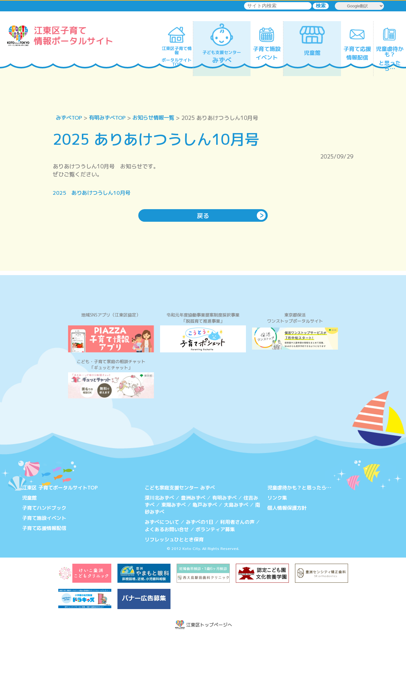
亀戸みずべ (205, 552)
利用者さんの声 (237, 568)
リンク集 (277, 545)
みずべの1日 (199, 568)
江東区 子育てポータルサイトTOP (60, 535)
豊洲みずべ (193, 545)
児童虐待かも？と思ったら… (299, 535)
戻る (203, 216)
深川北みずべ (159, 545)
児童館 (29, 545)
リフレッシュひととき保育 (174, 585)
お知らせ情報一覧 (159, 118)
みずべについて (162, 568)
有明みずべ (224, 545)
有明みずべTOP (110, 118)
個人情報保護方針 (287, 555)
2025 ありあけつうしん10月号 (93, 193)
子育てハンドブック (44, 555)
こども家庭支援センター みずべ (180, 535)
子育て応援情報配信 (44, 574)
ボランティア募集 (215, 575)
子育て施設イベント (44, 565)
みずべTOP (70, 118)
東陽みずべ (173, 552)
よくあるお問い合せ (167, 575)
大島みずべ (236, 552)
